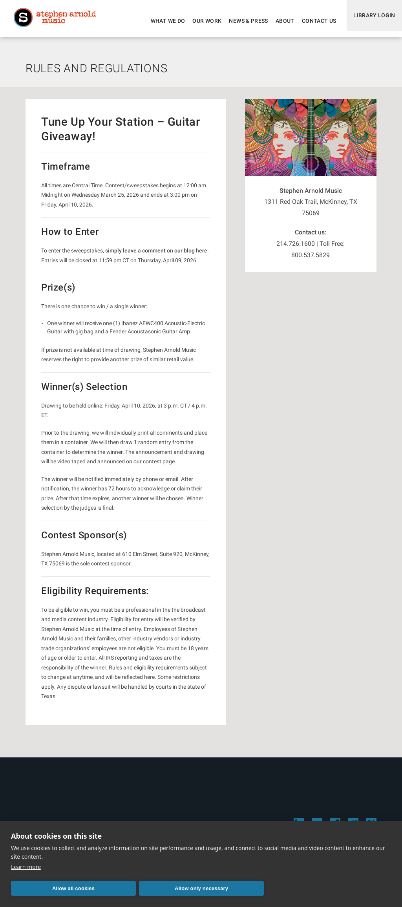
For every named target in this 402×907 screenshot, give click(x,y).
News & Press (243, 21)
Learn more (26, 866)
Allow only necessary (126, 888)
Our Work (201, 21)
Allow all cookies (48, 888)
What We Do (162, 21)
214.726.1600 (295, 248)
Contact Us (313, 21)
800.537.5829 (310, 259)
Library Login (372, 21)
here (201, 255)
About (279, 21)
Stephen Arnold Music (59, 21)
